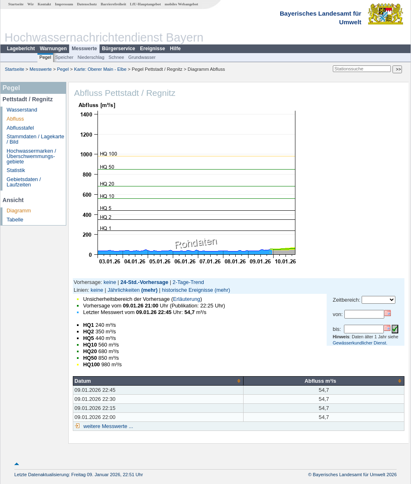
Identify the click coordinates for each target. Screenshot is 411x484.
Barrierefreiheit (113, 4)
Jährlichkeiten (123, 290)
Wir (31, 4)
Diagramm (19, 210)
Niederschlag (90, 57)
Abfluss (15, 119)
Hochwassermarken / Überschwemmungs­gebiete (31, 156)
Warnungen (53, 48)
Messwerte (84, 48)
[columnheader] (158, 380)
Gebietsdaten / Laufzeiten (24, 182)
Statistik (16, 170)
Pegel (45, 57)
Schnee (116, 57)
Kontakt (44, 4)
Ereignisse (152, 48)
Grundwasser (142, 57)
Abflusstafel (20, 128)
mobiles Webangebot (181, 4)
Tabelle (15, 219)
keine (110, 282)
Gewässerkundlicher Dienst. (360, 342)
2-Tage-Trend (188, 282)
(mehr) (149, 290)
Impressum (64, 4)
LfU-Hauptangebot (145, 4)
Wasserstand (22, 110)
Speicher (64, 57)
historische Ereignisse (187, 290)
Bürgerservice (118, 48)
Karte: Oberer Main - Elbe (100, 69)
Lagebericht (21, 48)
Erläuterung (186, 299)
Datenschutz (87, 4)
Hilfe (175, 48)
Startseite (15, 4)
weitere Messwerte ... (107, 426)
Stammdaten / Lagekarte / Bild (35, 139)
